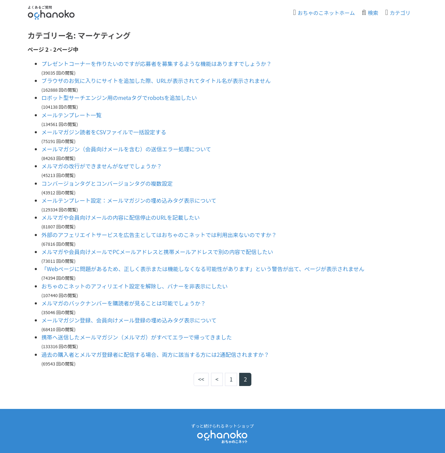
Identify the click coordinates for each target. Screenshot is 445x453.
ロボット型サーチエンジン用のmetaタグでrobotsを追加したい (120, 97)
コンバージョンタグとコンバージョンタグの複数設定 (108, 181)
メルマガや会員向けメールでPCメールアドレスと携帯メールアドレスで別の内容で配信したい (158, 249)
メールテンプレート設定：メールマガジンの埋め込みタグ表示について (130, 198)
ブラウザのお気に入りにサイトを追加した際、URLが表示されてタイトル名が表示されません (157, 80)
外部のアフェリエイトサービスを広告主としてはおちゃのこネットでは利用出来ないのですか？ (163, 232)
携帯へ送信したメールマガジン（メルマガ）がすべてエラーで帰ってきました (138, 333)
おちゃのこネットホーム (326, 12)
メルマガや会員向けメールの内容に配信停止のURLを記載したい (121, 215)
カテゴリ (400, 12)
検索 (373, 12)
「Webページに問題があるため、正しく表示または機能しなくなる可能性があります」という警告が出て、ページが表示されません (205, 266)
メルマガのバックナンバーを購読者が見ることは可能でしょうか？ (124, 299)
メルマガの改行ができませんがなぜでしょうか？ (102, 164)
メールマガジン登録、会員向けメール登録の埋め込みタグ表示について (130, 316)
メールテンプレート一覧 (72, 114)
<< (201, 375)
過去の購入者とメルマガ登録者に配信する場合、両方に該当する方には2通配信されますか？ (157, 350)
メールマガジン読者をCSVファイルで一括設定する (104, 131)
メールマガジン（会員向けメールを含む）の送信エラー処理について (127, 148)
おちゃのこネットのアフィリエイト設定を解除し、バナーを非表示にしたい (135, 283)
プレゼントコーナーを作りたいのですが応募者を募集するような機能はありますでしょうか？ (158, 63)
